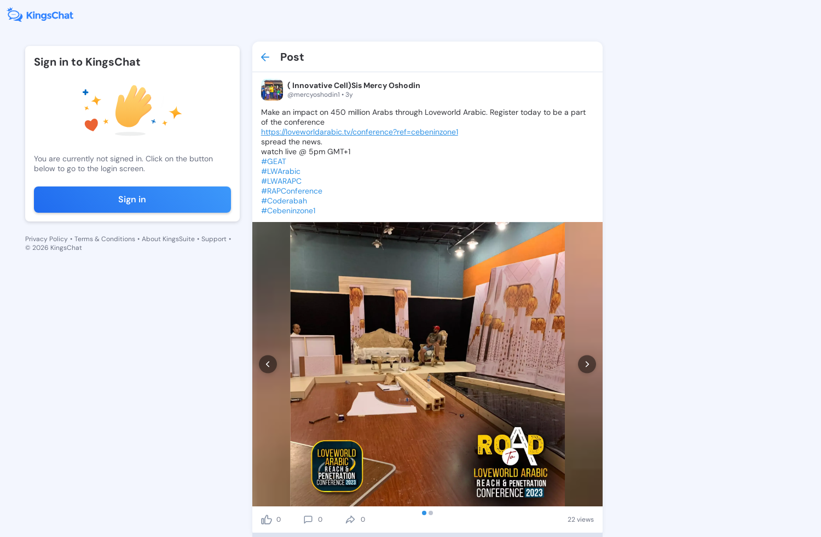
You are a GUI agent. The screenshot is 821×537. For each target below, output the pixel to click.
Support (214, 239)
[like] (266, 519)
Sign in (132, 199)
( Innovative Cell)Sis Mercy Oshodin (353, 85)
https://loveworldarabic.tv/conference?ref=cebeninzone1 (359, 132)
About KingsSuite (168, 239)
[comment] (308, 519)
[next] (587, 364)
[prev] (268, 364)
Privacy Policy (46, 239)
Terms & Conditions (104, 239)
